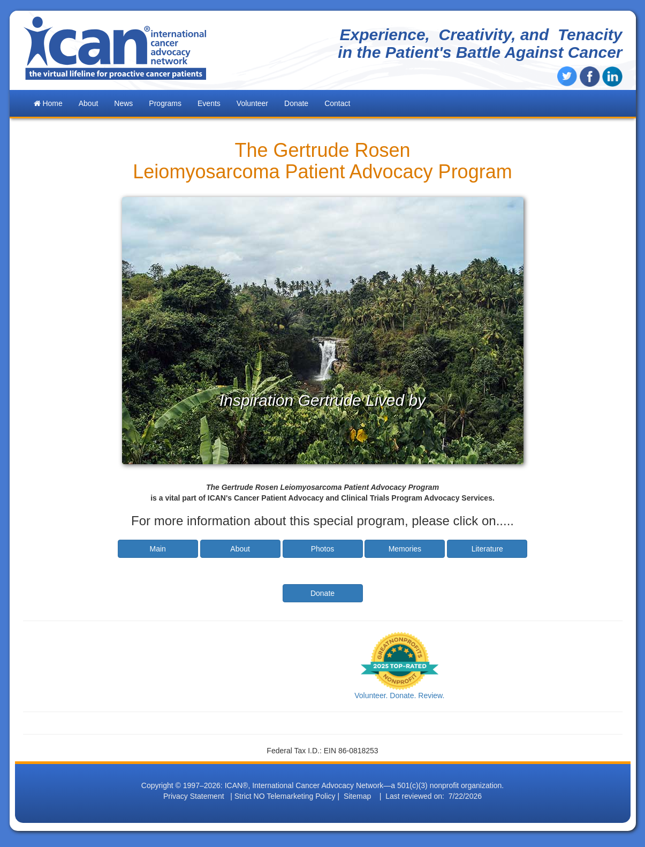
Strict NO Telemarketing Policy (285, 796)
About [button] (88, 103)
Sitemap (357, 796)
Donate (296, 103)
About (240, 548)
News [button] (123, 103)
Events (209, 103)
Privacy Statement (193, 796)
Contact (337, 103)
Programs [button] (165, 103)
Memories (405, 548)
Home (48, 103)
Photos (323, 548)
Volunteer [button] (252, 103)
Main (158, 548)
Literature (487, 548)
